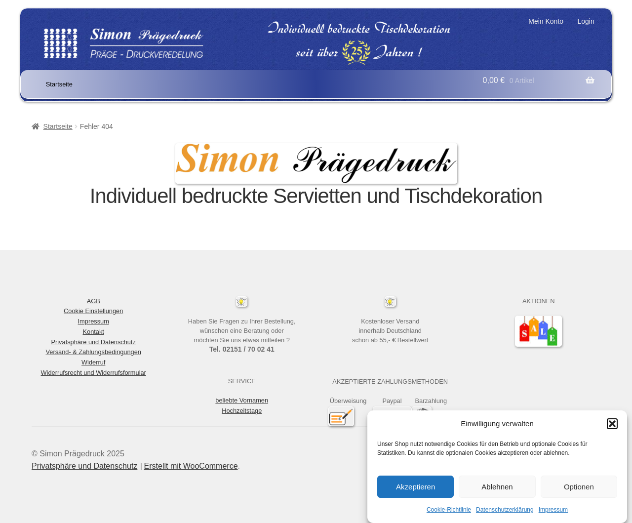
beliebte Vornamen (241, 400)
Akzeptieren (415, 488)
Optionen (579, 488)
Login (585, 21)
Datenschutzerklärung (505, 511)
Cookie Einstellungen (93, 311)
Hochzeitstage (242, 410)
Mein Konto (545, 21)
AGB (93, 301)
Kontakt (93, 331)
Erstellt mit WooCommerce (191, 466)
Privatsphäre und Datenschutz (93, 342)
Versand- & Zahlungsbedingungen (93, 352)
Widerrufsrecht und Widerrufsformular (93, 372)
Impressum (553, 511)
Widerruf (93, 362)
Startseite (59, 84)
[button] (612, 426)
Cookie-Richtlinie (449, 511)
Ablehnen (497, 488)
